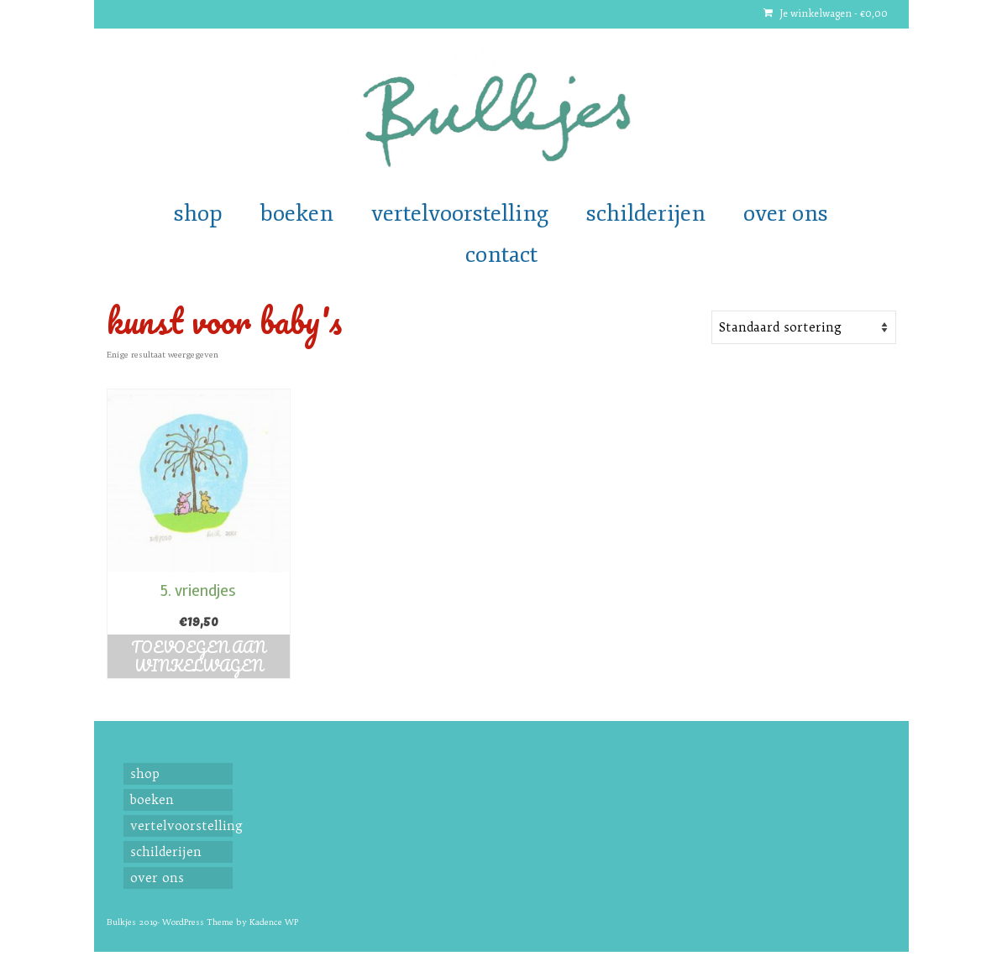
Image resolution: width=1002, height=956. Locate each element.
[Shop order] (803, 327)
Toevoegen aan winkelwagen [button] (198, 656)
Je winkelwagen (825, 14)
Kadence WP (273, 922)
